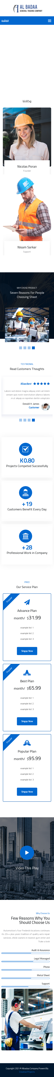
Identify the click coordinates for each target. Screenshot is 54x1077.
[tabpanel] (27, 325)
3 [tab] (24, 347)
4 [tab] (20, 347)
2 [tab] (29, 347)
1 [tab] (33, 347)
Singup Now (27, 651)
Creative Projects (27, 1072)
